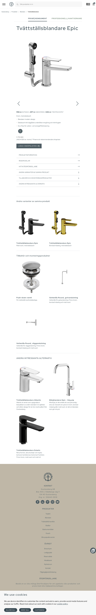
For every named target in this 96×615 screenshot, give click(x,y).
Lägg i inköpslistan (29, 146)
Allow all (10, 610)
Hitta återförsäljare (49, 166)
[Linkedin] (42, 502)
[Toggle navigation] (4, 4)
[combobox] (51, 4)
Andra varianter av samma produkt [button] (49, 172)
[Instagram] (52, 502)
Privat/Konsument (37, 18)
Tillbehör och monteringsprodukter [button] (49, 178)
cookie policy (62, 604)
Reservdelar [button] (49, 161)
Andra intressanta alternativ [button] (49, 184)
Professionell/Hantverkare (67, 18)
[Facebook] (37, 502)
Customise (39, 610)
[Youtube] (57, 502)
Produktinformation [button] (49, 155)
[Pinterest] (47, 502)
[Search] (17, 4)
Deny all (25, 610)
